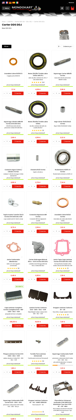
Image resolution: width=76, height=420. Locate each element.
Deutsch (10, 3)
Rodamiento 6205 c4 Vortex (62, 171)
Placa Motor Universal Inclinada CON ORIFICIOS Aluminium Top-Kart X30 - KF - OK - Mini (62, 403)
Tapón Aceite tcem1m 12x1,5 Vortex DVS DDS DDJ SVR (13, 216)
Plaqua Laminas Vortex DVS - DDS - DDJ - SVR (13, 355)
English (3, 3)
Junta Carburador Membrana (13, 260)
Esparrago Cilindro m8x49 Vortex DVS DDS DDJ (13, 123)
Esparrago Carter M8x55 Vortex (63, 74)
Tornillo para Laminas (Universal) (38, 355)
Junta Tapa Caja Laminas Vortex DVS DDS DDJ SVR (62, 260)
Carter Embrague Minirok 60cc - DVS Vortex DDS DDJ (38, 260)
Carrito (18, 93)
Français (6, 3)
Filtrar (6, 46)
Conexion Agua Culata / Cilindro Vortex (13, 171)
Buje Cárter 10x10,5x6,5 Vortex (62, 123)
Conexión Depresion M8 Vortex (38, 216)
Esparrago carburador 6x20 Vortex (62, 355)
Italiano (17, 3)
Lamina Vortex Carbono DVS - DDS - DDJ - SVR (38, 309)
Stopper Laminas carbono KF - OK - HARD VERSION (38, 401)
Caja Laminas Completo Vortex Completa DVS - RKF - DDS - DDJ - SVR (13, 310)
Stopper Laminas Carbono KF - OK (62, 309)
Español (13, 3)
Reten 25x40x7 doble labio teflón (38, 123)
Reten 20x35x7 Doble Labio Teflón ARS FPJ (38, 74)
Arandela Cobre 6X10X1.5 (13, 74)
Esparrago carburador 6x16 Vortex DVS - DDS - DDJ (13, 401)
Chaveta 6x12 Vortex (37, 170)
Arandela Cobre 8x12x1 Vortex (63, 216)
